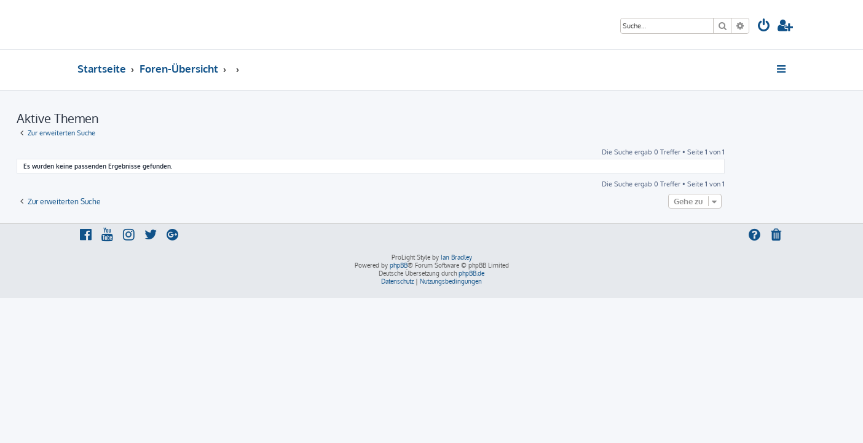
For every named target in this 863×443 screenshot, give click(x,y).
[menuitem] (764, 26)
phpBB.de (471, 273)
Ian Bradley (456, 257)
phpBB (399, 265)
